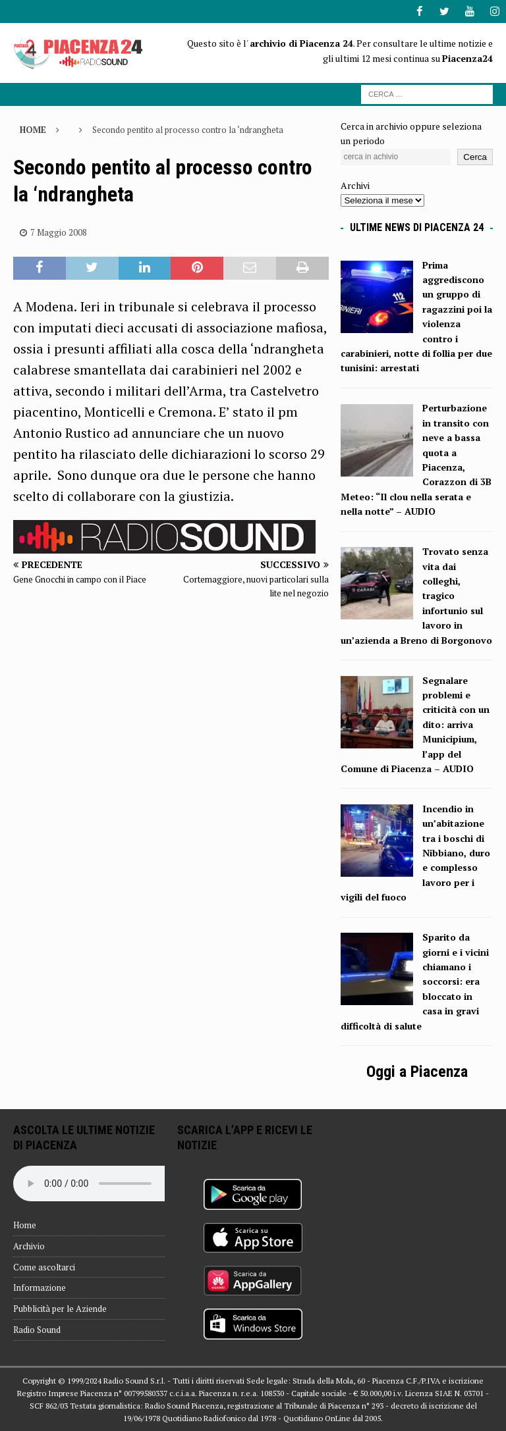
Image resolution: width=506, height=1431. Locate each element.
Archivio (29, 1246)
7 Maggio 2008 (58, 232)
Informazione (39, 1287)
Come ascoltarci (44, 1266)
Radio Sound (37, 1330)
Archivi (355, 185)
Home (24, 1225)
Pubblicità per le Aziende (60, 1308)
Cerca (475, 157)
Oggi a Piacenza (417, 1071)
